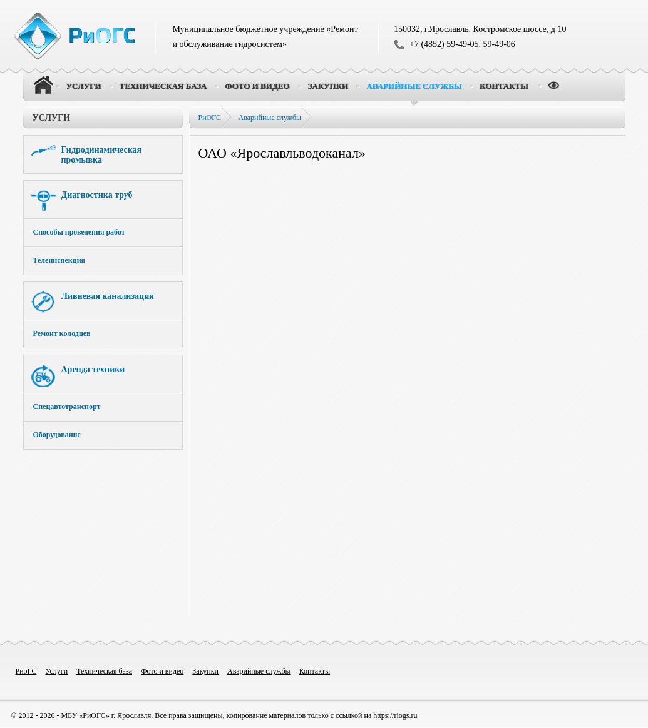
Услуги (52, 118)
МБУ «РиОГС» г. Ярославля (106, 715)
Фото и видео (162, 671)
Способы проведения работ (79, 232)
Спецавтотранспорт (67, 406)
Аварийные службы (270, 117)
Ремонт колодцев (62, 333)
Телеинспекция (59, 260)
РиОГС (210, 117)
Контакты (315, 671)
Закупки (205, 671)
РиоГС (26, 671)
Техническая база (104, 671)
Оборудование (57, 434)
